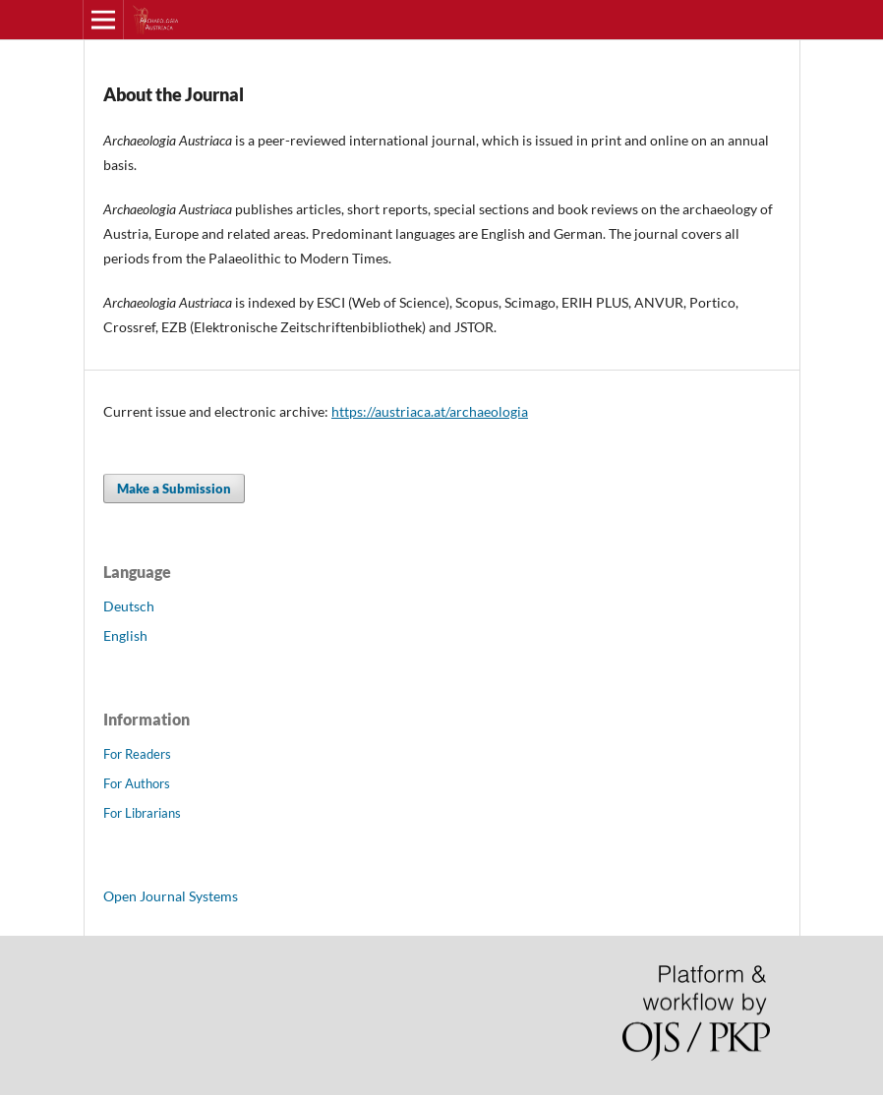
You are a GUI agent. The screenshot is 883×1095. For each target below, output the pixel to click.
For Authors (136, 783)
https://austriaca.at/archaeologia (429, 411)
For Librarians (142, 813)
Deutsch (128, 606)
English (125, 635)
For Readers (137, 754)
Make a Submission (174, 488)
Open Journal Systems (170, 896)
